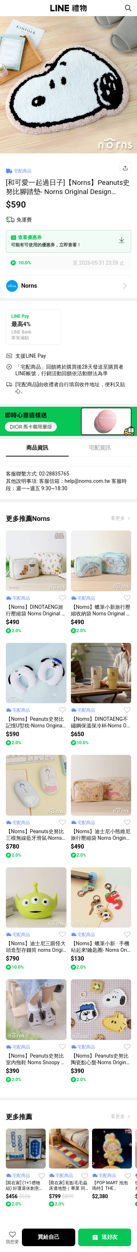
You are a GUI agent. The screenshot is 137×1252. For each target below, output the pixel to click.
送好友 (104, 1237)
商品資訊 (37, 447)
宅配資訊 (100, 447)
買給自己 (48, 1237)
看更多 (118, 518)
